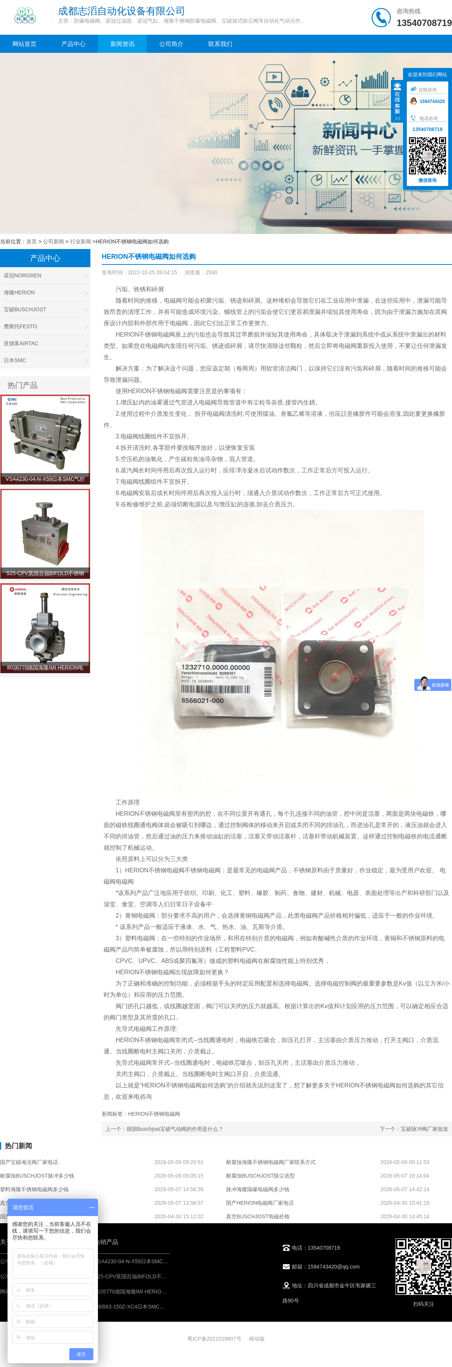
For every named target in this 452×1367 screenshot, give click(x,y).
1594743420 (427, 101)
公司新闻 (53, 241)
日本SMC (45, 360)
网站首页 (24, 44)
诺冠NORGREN (45, 275)
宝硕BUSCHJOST (45, 309)
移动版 (257, 1339)
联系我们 (220, 44)
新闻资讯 (122, 44)
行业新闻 (80, 241)
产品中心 (73, 44)
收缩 (397, 102)
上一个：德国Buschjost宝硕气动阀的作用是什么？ (164, 1129)
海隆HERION (45, 292)
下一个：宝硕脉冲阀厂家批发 (414, 1129)
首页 (31, 241)
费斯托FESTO (45, 326)
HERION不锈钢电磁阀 (145, 334)
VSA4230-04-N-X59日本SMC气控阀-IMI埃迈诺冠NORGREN (165, 1261)
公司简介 (171, 44)
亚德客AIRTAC (45, 343)
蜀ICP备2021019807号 (214, 1339)
